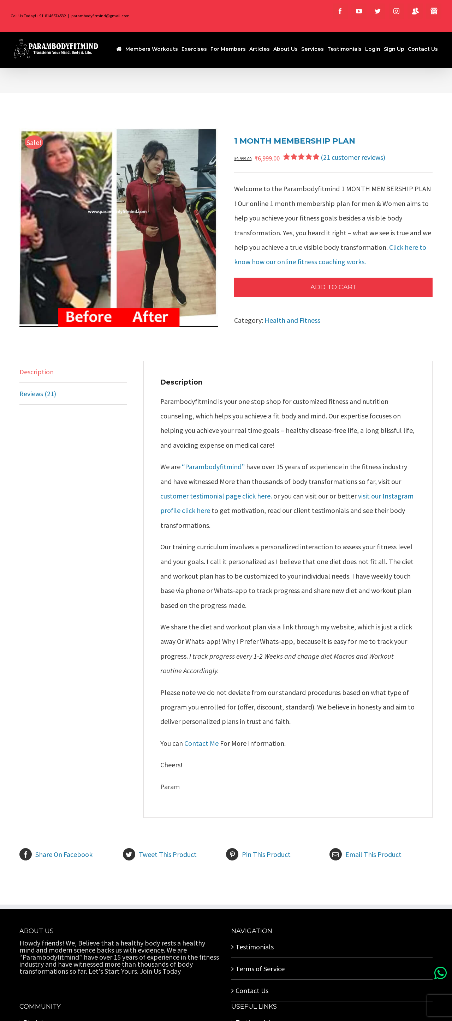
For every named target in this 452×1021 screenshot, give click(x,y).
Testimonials (255, 946)
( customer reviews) (353, 157)
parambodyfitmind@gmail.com (100, 15)
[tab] (73, 372)
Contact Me (202, 743)
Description (36, 371)
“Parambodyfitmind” (214, 466)
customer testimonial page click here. (216, 495)
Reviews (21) (37, 393)
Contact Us (252, 990)
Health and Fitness (292, 320)
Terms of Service (260, 968)
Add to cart (333, 287)
